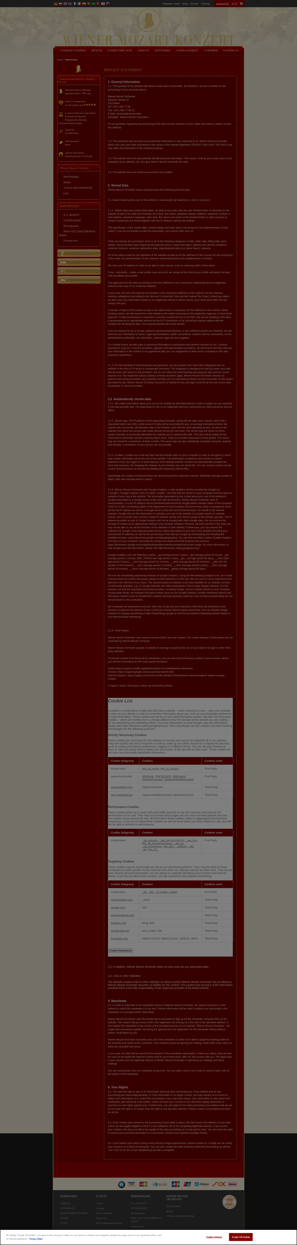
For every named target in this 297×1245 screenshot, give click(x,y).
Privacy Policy (36, 1238)
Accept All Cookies (241, 1237)
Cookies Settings (214, 1237)
